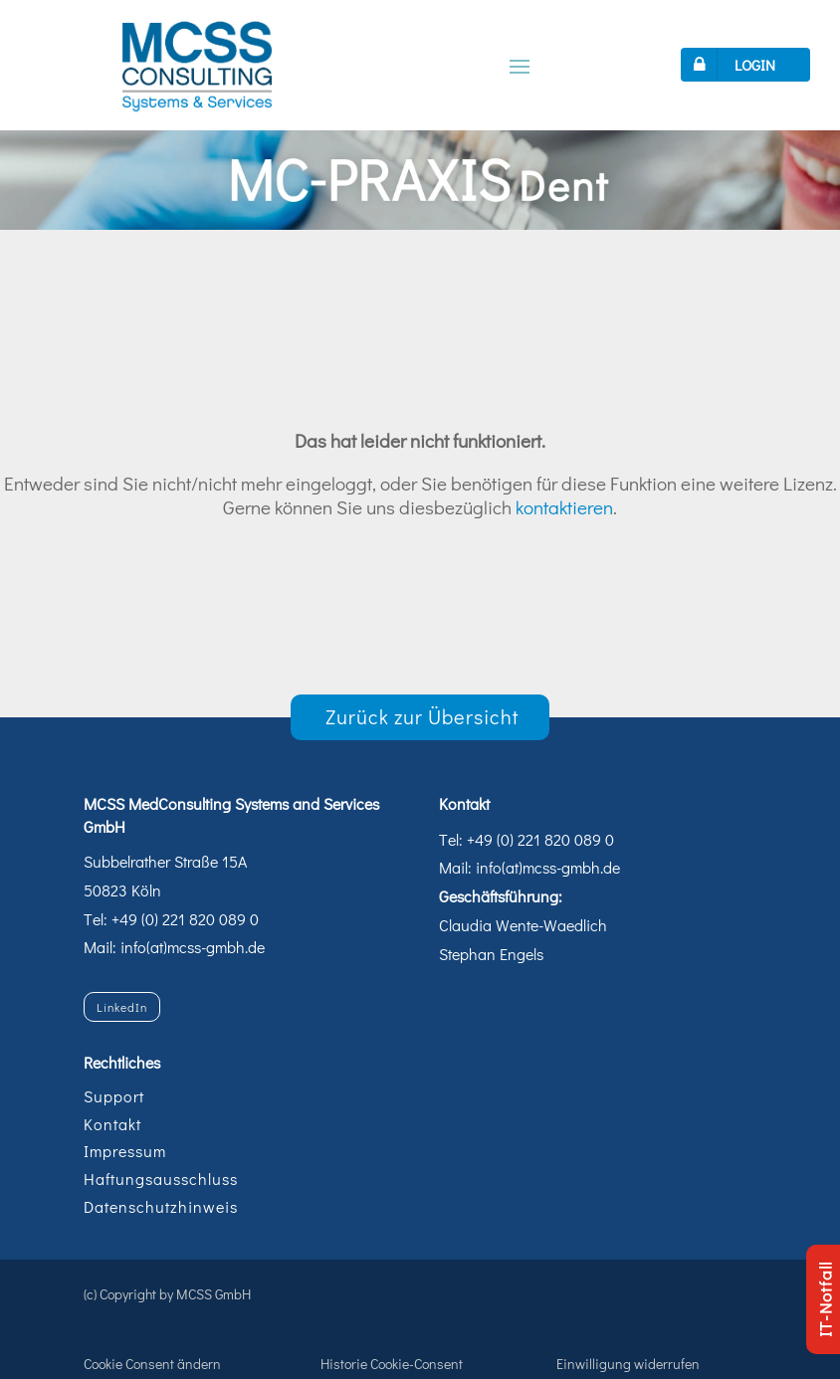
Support (114, 1095)
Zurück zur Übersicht (422, 716)
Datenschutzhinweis (161, 1206)
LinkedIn (122, 1007)
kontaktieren (564, 506)
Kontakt (112, 1123)
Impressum (125, 1150)
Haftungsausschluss (161, 1178)
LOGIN (730, 65)
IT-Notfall (824, 1299)
